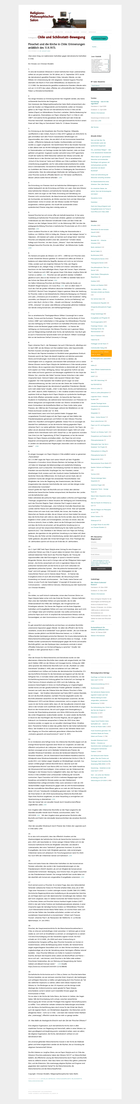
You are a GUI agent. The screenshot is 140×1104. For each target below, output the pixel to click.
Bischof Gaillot (95, 251)
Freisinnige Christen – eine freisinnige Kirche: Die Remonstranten (99, 328)
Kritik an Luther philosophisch (100, 392)
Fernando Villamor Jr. (50, 1093)
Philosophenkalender (97, 440)
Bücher (76, 32)
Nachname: (94, 548)
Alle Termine (94, 127)
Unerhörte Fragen (99, 38)
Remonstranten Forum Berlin (99, 463)
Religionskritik (77, 1078)
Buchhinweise (95, 255)
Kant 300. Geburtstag (97, 380)
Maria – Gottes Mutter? (98, 417)
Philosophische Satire (97, 455)
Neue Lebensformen (97, 421)
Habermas (94, 340)
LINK (60, 178)
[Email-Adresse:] (101, 85)
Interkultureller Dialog (97, 348)
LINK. (83, 877)
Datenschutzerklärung (97, 684)
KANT (93, 376)
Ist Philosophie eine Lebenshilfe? (101, 358)
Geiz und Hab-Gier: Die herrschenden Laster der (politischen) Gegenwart (98, 143)
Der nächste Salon (96, 299)
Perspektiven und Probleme (99, 436)
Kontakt (84, 32)
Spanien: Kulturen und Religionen (101, 467)
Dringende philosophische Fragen (101, 307)
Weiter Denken (95, 516)
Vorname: (94, 542)
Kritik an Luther (95, 388)
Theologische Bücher (35, 1081)
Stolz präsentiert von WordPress (40, 1091)
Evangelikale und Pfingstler (99, 318)
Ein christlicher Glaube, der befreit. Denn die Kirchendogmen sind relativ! (101, 191)
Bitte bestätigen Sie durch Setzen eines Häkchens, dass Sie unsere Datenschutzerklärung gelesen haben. (100, 563)
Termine (93, 474)
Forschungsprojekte (63, 1078)
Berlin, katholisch (96, 247)
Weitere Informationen (98, 113)
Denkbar (93, 281)
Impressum (92, 32)
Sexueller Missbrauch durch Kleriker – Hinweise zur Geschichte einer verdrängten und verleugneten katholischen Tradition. (101, 746)
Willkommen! (48, 32)
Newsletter (59, 32)
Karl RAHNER (95, 384)
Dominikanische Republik (98, 303)
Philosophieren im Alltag (98, 451)
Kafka (92, 365)
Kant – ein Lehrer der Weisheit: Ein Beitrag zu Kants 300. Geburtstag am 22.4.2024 (100, 777)
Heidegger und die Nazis (98, 344)
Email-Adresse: (95, 554)
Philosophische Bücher (98, 259)
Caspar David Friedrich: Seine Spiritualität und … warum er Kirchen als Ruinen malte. (100, 723)
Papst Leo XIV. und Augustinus (100, 425)
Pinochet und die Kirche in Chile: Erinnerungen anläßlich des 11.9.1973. (56, 45)
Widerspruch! (95, 520)
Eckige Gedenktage (97, 314)
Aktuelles (68, 32)
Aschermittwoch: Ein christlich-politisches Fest (99, 628)
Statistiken (94, 202)
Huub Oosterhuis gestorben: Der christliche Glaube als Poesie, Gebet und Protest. (101, 733)
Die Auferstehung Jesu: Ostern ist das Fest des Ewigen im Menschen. (101, 710)
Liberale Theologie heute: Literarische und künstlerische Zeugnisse (100, 406)
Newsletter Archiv (96, 198)
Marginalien (94, 413)
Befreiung (51, 1078)
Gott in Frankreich (96, 335)
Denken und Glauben (97, 285)
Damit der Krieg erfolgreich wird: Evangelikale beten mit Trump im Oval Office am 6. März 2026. (101, 209)
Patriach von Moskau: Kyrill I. (99, 432)
